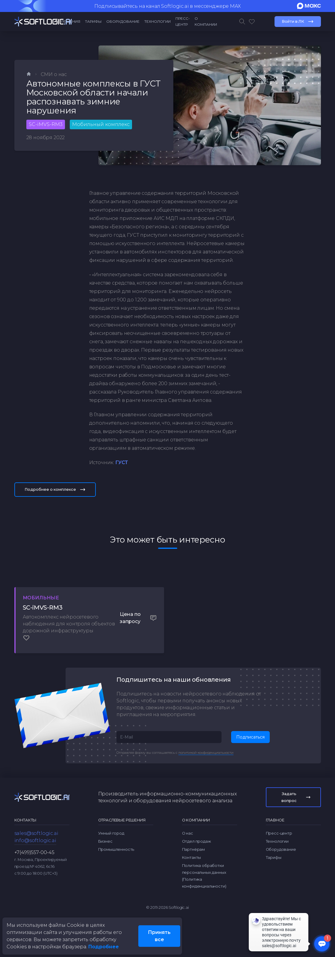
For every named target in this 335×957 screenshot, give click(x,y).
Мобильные (46, 598)
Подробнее (103, 947)
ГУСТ (121, 462)
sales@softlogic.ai (36, 817)
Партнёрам (193, 833)
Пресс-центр (182, 21)
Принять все (159, 935)
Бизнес (105, 825)
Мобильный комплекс (101, 124)
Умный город (111, 817)
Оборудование (123, 21)
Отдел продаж (196, 825)
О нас (187, 817)
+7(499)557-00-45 (34, 836)
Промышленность (116, 833)
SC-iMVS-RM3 (46, 124)
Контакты (191, 841)
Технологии (157, 21)
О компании (206, 21)
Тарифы (93, 21)
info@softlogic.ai (35, 824)
